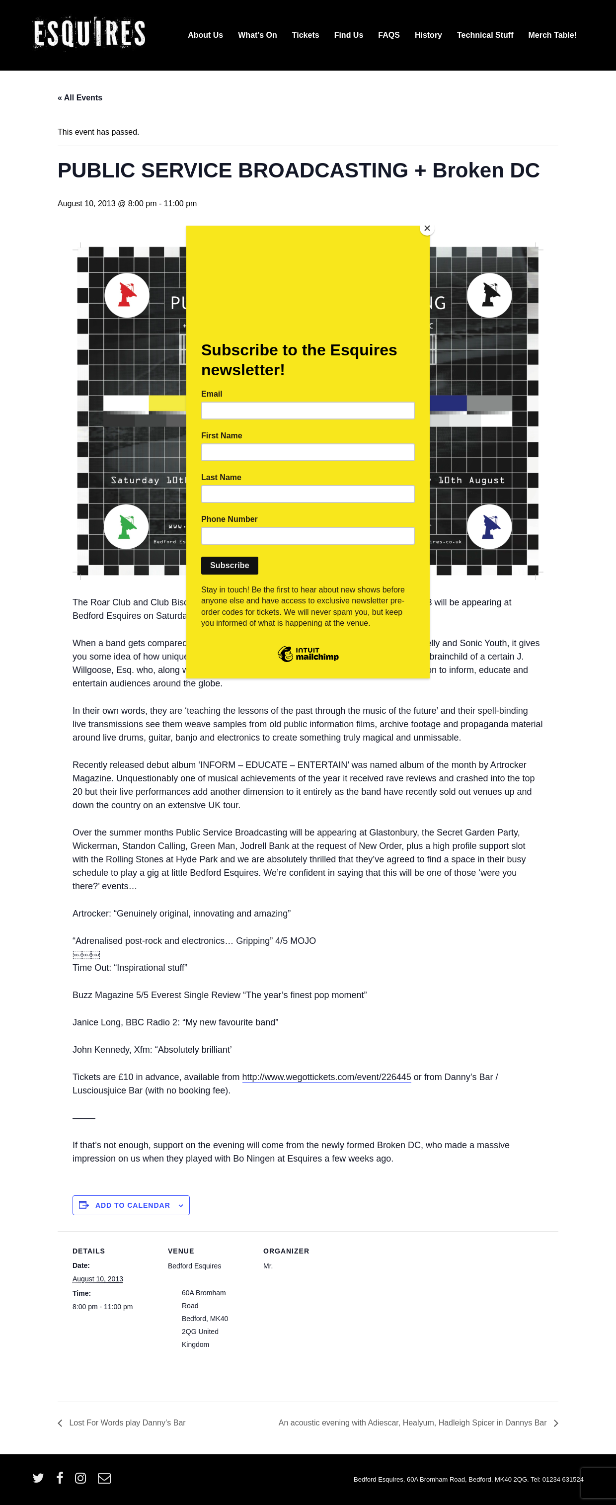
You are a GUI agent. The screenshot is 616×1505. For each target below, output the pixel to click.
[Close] (427, 228)
